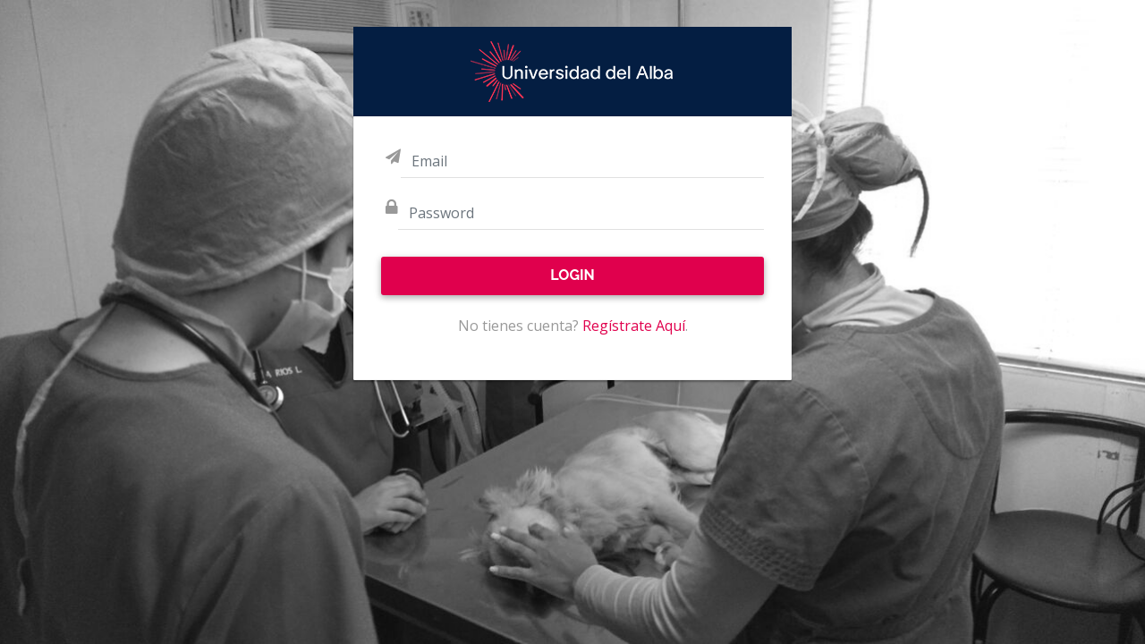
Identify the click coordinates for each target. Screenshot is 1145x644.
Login (572, 275)
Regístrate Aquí (633, 325)
